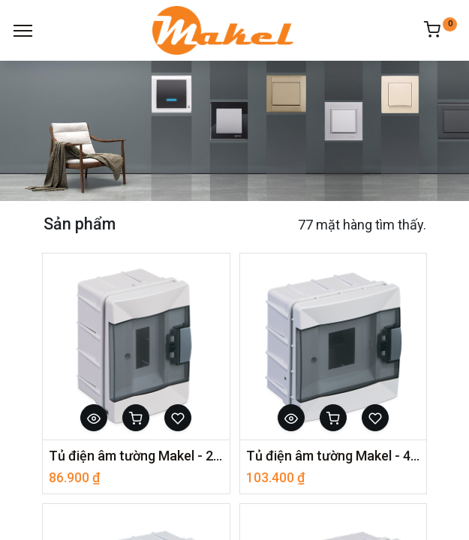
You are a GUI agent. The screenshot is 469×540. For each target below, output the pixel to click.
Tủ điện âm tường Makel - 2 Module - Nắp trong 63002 (136, 456)
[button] (93, 417)
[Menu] (23, 31)
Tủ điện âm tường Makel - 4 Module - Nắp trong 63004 (333, 456)
